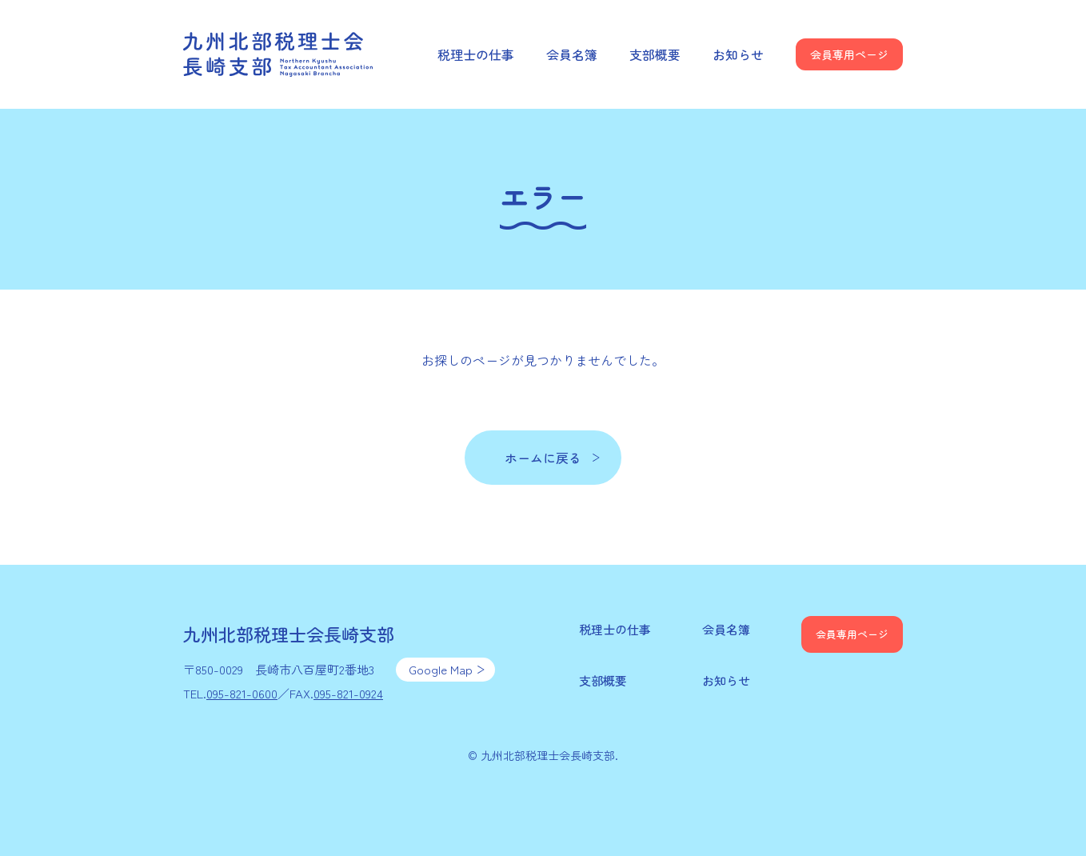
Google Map (441, 669)
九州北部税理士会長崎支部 (279, 54)
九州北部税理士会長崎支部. (549, 755)
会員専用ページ (849, 54)
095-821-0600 (241, 693)
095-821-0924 (348, 693)
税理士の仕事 (475, 54)
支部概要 (655, 54)
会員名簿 (571, 54)
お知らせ (738, 54)
